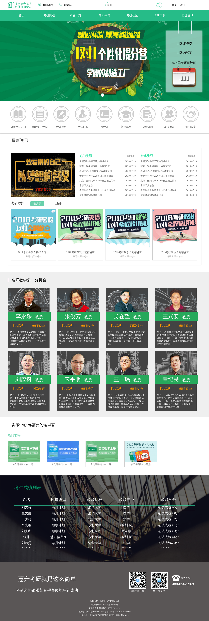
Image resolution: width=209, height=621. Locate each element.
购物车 (68, 5)
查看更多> (131, 156)
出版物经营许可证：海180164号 (104, 604)
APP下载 (159, 15)
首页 (21, 15)
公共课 (37, 203)
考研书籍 (104, 15)
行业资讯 (187, 15)
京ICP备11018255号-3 (95, 612)
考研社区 (132, 15)
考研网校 (49, 15)
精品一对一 (77, 15)
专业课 (58, 203)
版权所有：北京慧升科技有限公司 (104, 601)
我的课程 (48, 5)
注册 (182, 5)
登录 (174, 5)
